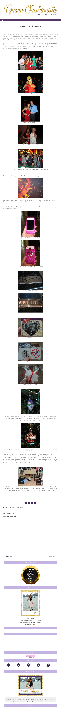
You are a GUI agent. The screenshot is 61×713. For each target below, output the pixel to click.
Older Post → (52, 556)
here (35, 624)
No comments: (54, 502)
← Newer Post (8, 556)
